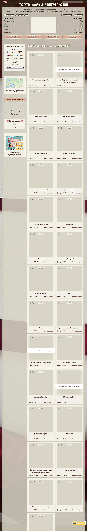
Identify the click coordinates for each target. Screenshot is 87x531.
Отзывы (6, 27)
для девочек (9, 105)
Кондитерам (7, 29)
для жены (15, 109)
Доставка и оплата (78, 32)
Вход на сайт (7, 32)
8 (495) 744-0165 (14, 52)
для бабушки (11, 111)
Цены (5, 24)
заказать (56, 11)
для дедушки (18, 111)
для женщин (9, 109)
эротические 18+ (15, 114)
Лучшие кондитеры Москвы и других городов (46, 9)
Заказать (41, 54)
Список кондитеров (9, 21)
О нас (81, 21)
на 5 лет (22, 103)
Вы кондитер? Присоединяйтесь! (14, 153)
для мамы (21, 109)
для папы (21, 107)
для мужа (15, 107)
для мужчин (9, 107)
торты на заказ (27, 9)
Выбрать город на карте (15, 91)
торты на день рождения (15, 99)
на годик (16, 103)
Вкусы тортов (79, 29)
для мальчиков (10, 103)
